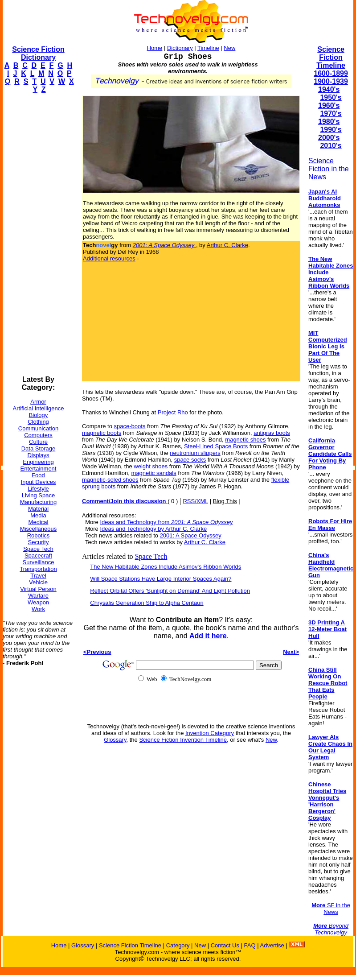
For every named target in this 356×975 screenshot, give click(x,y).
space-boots (130, 426)
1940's (329, 89)
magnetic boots (101, 433)
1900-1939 (331, 81)
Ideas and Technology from (166, 522)
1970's (330, 113)
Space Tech (38, 548)
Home (155, 48)
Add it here (208, 636)
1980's (329, 121)
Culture (38, 441)
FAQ (250, 945)
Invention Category (209, 733)
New (229, 48)
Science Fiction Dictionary (38, 53)
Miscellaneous (38, 528)
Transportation (38, 569)
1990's (330, 129)
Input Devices (38, 482)
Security (38, 542)
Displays (38, 455)
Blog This (225, 501)
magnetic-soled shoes (110, 479)
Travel (38, 575)
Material (38, 508)
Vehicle (38, 582)
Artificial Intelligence (38, 408)
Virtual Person (38, 589)
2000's (329, 137)
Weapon (38, 602)
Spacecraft (38, 555)
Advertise (272, 945)
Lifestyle (38, 488)
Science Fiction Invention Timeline (183, 739)
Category (178, 945)
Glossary (115, 739)
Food (38, 475)
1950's (330, 97)
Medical (39, 522)
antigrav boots (272, 433)
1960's (329, 105)
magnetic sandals (153, 473)
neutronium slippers (195, 453)
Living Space (38, 495)
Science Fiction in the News (328, 169)
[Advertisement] (38, 234)
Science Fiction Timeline (330, 57)
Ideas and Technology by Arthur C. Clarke (153, 528)
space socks (190, 459)
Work (38, 609)
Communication (38, 428)
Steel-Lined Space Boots (216, 446)
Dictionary (180, 48)
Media (38, 515)
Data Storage (38, 448)
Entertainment (38, 468)
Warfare (38, 595)
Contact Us (225, 945)
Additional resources (109, 258)
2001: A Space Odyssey (190, 535)
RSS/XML (195, 501)
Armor (38, 401)
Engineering (38, 462)
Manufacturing (38, 502)
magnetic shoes (245, 439)
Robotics (38, 535)
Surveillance (38, 562)
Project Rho (173, 412)
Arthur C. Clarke (227, 245)
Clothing (38, 421)
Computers (38, 435)
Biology (38, 415)
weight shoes (151, 466)
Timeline (208, 48)
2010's (330, 145)
